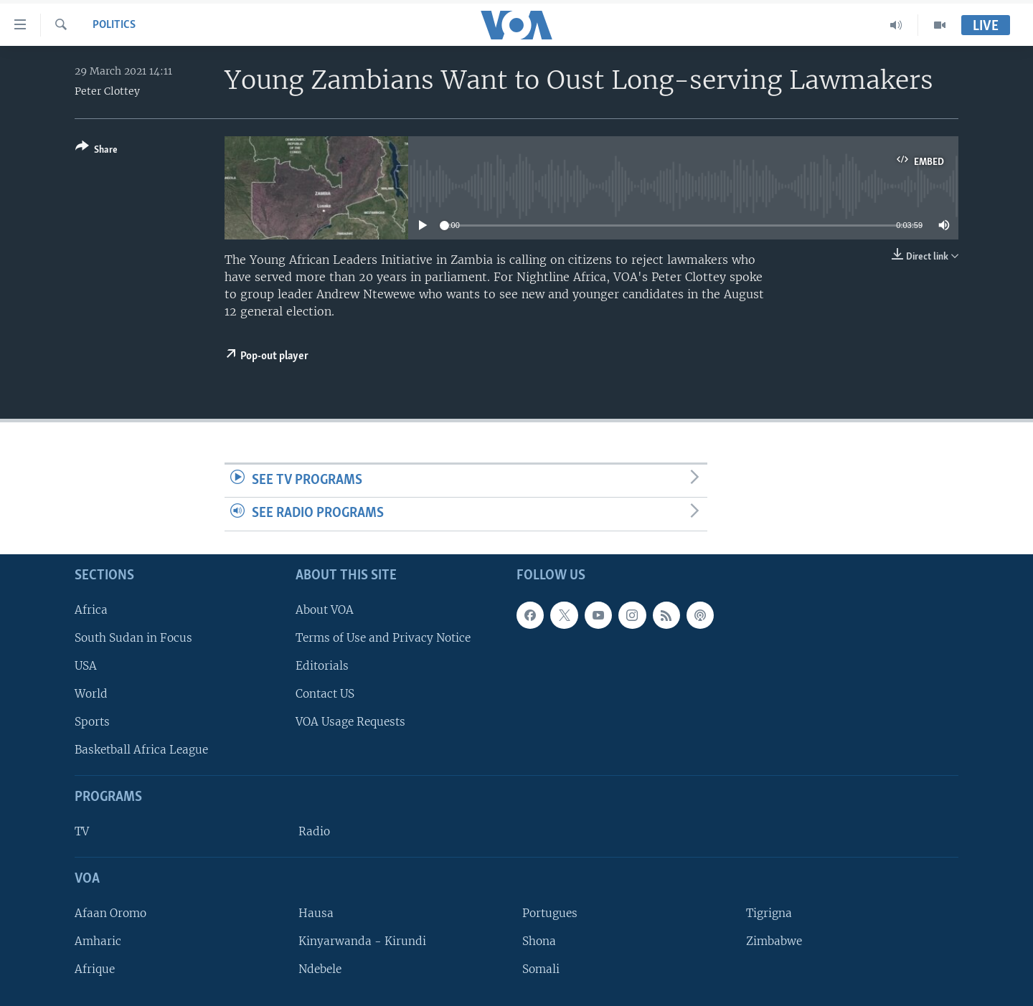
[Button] (96, 151)
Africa (91, 610)
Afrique (95, 969)
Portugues (549, 913)
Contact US (325, 694)
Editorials (322, 666)
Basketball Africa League (141, 749)
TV (82, 831)
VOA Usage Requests (350, 722)
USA (86, 666)
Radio (314, 831)
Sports (92, 722)
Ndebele (319, 969)
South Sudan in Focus (133, 638)
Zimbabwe (774, 941)
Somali (541, 969)
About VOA (325, 610)
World (91, 694)
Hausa (316, 913)
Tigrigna (769, 913)
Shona (539, 941)
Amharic (98, 941)
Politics (114, 25)
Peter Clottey (107, 91)
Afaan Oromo (110, 913)
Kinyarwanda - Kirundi (362, 941)
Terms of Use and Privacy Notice (383, 638)
